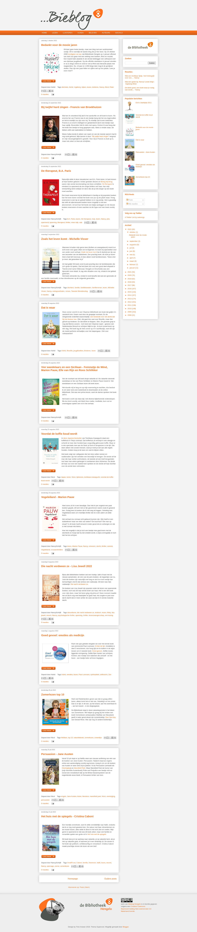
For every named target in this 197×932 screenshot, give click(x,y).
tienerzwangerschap (96, 615)
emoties (70, 675)
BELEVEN (93, 33)
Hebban (64, 738)
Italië (98, 863)
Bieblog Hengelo (134, 904)
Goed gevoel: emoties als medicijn (62, 635)
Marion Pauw (77, 546)
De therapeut (107, 184)
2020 (130, 275)
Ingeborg (77, 87)
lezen (89, 87)
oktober (133, 232)
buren (78, 219)
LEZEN (55, 33)
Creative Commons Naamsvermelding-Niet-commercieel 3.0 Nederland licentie (136, 908)
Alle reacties (132, 204)
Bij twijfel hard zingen (100, 136)
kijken (84, 87)
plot (108, 219)
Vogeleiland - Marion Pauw (57, 497)
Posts (129, 200)
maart (132, 261)
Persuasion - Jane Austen (57, 754)
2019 (130, 279)
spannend (45, 222)
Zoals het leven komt (89, 252)
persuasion (45, 800)
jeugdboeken (78, 351)
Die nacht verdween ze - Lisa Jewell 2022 (66, 566)
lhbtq (109, 613)
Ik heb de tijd (100, 646)
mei (131, 255)
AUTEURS (106, 33)
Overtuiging (66, 768)
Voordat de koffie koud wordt (59, 433)
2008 (130, 315)
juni (131, 251)
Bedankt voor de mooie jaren (59, 45)
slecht (98, 546)
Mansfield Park (79, 768)
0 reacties (45, 94)
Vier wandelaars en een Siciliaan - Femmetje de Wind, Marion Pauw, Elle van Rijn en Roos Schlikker (74, 369)
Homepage (73, 879)
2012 (130, 302)
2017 (130, 285)
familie (77, 288)
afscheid (64, 87)
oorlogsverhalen (58, 291)
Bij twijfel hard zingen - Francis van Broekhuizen (71, 107)
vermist (110, 546)
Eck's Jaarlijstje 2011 (143, 103)
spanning (53, 222)
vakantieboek (79, 738)
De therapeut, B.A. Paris (56, 170)
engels (63, 796)
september (134, 241)
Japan (63, 477)
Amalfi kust (71, 863)
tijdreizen (79, 477)
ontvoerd (92, 546)
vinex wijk (74, 222)
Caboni (79, 863)
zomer (57, 866)
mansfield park (95, 796)
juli (131, 248)
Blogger (126, 927)
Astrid (71, 87)
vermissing (109, 615)
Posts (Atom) (85, 887)
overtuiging (110, 796)
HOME (44, 33)
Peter (112, 87)
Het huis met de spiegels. (96, 834)
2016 (130, 289)
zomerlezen (89, 738)
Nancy (101, 87)
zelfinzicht (103, 675)
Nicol (107, 87)
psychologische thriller (66, 615)
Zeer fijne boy (110, 717)
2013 (130, 299)
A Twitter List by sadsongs (135, 217)
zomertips (98, 738)
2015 (130, 292)
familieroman (97, 288)
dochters (70, 288)
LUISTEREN (67, 33)
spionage (50, 866)
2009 (130, 312)
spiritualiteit (95, 675)
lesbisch (98, 613)
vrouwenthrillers (57, 550)
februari (133, 265)
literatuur (85, 796)
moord (48, 615)
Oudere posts (110, 879)
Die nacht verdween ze (79, 584)
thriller (68, 222)
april (131, 258)
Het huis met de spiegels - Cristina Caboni (67, 816)
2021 (130, 272)
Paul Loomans (84, 675)
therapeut (61, 222)
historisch (92, 863)
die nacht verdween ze (85, 613)
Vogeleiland (45, 550)
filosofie (69, 351)
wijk (80, 222)
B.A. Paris (71, 219)
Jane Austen (71, 796)
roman (67, 291)
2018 (130, 282)
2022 (130, 229)
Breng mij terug (106, 182)
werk (123, 904)
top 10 (70, 738)
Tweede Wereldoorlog (79, 291)
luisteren (95, 87)
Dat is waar (48, 307)
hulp (93, 219)
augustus (133, 245)
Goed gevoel (97, 651)
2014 (130, 295)
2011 (130, 305)
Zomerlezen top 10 (52, 694)
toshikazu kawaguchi (92, 477)
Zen (109, 675)
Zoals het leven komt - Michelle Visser (64, 238)
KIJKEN (81, 33)
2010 (130, 309)
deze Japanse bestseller (72, 438)
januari (132, 268)
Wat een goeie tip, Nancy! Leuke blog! (139, 82)
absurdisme (71, 613)
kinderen (87, 351)
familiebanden (86, 288)
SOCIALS (119, 33)
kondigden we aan (75, 54)
